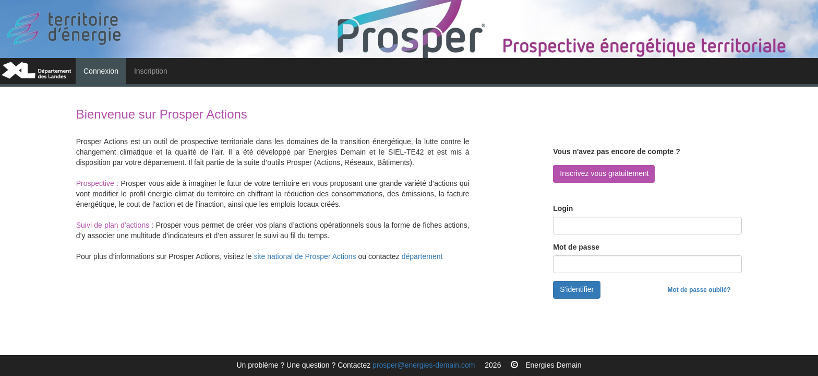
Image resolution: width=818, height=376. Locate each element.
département (422, 256)
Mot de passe (576, 247)
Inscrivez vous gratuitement (604, 173)
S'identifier (577, 289)
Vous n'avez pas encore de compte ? (616, 151)
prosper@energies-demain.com (423, 365)
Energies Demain (553, 365)
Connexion (104, 70)
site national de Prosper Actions (306, 256)
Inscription (150, 71)
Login (563, 208)
